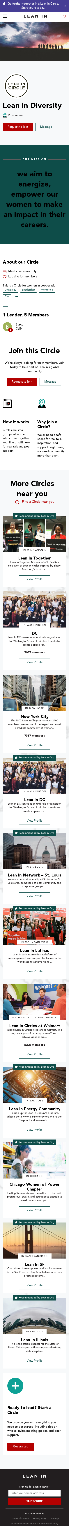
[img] (34, 534)
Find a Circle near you (34, 502)
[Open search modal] (64, 17)
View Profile (35, 579)
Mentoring (47, 290)
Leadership (28, 290)
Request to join (18, 127)
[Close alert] (64, 6)
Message (46, 127)
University (10, 290)
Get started (20, 1446)
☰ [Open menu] (5, 16)
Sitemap (55, 1519)
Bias (7, 296)
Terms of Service (20, 1519)
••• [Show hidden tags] (16, 297)
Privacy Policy (39, 1519)
